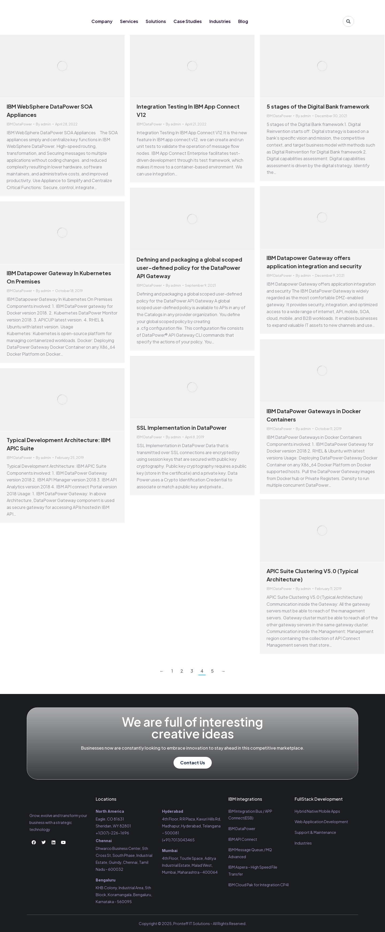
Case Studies (188, 21)
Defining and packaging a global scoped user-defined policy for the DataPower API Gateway (189, 267)
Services (129, 21)
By (43, 124)
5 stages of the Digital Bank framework (318, 106)
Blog (243, 21)
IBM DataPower (19, 124)
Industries (220, 21)
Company (102, 21)
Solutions (156, 21)
